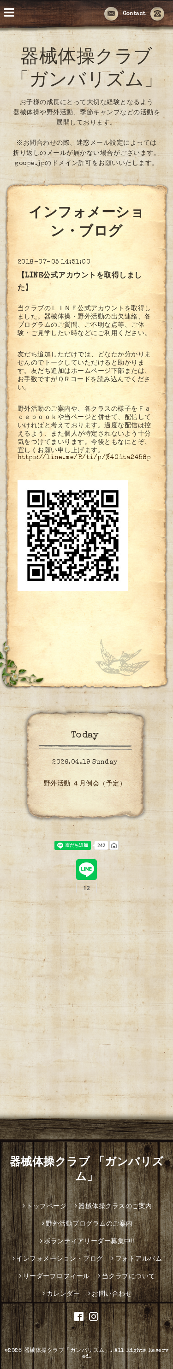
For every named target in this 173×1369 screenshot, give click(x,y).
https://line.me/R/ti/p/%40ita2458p (84, 457)
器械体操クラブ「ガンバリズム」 (67, 1351)
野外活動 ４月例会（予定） (85, 784)
